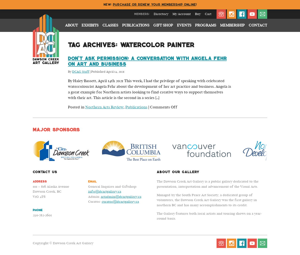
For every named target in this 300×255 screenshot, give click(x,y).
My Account (181, 14)
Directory (161, 14)
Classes (110, 25)
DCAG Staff (80, 71)
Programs (205, 25)
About (71, 25)
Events (184, 25)
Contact (258, 25)
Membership (232, 25)
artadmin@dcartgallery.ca (121, 196)
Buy (198, 14)
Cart (208, 14)
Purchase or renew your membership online (154, 5)
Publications (135, 25)
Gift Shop (163, 25)
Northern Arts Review (104, 107)
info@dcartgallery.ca (104, 191)
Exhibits (90, 25)
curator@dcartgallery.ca (120, 201)
